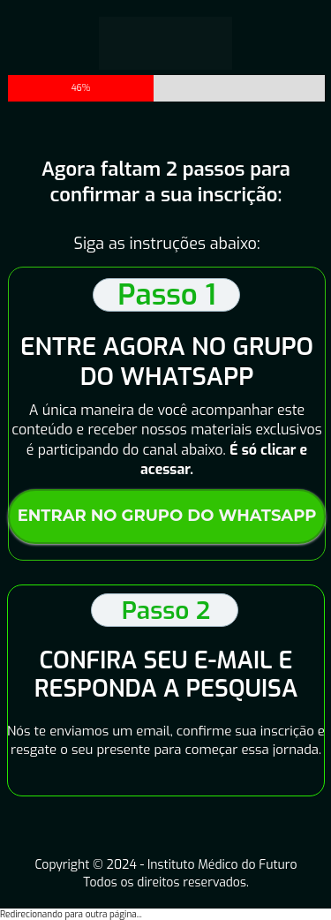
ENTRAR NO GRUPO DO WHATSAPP (166, 515)
